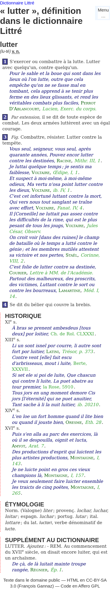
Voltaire (41, 172)
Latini (52, 351)
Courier (17, 272)
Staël (71, 255)
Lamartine (69, 290)
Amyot (18, 446)
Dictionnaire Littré (17, 2)
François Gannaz (35, 585)
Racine (64, 160)
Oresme (74, 422)
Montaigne (81, 457)
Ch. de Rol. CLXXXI (72, 334)
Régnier (38, 569)
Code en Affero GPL (80, 585)
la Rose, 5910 (58, 387)
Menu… (103, 12)
